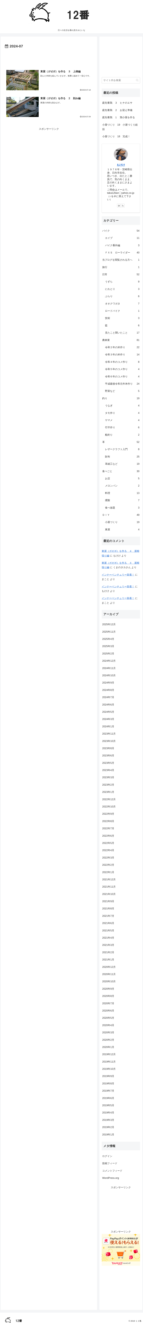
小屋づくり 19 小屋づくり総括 (120, 127)
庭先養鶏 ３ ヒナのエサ (117, 102)
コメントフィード (112, 1170)
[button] (137, 80)
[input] (121, 80)
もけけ (121, 164)
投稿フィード (109, 1163)
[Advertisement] (49, 58)
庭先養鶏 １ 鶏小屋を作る (118, 117)
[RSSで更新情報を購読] (123, 205)
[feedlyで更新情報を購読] (119, 205)
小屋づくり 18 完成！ (116, 136)
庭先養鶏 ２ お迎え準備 (117, 110)
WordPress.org (110, 1178)
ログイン (107, 1156)
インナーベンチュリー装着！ (118, 574)
